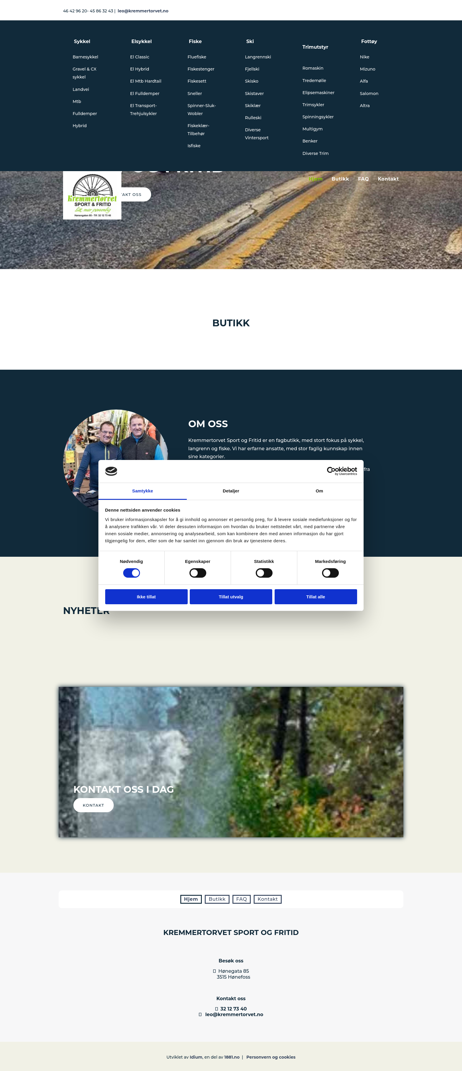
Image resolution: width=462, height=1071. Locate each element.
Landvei (81, 89)
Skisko (251, 81)
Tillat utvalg (231, 596)
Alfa (364, 81)
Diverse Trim (316, 153)
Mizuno (367, 69)
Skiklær (253, 105)
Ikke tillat (146, 596)
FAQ (363, 179)
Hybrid (80, 125)
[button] (93, 805)
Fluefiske (197, 57)
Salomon (369, 93)
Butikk (340, 179)
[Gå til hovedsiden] (92, 218)
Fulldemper (85, 113)
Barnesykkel (85, 57)
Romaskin (313, 68)
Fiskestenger (201, 69)
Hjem (316, 179)
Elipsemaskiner (319, 92)
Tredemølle (314, 80)
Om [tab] (319, 490)
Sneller (195, 93)
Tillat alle (315, 596)
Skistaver (254, 93)
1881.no (232, 1057)
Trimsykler (313, 104)
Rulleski (253, 117)
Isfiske (194, 145)
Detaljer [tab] (231, 490)
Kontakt (388, 179)
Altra (365, 105)
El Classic (139, 57)
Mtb (77, 101)
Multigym (313, 129)
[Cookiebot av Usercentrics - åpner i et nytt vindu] (331, 471)
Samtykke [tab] (142, 490)
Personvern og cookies (271, 1057)
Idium (196, 1057)
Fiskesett (197, 81)
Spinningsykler (318, 116)
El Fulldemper (145, 93)
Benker (310, 141)
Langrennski (258, 57)
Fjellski (252, 69)
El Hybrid (139, 69)
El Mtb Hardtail (145, 81)
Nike (364, 57)
